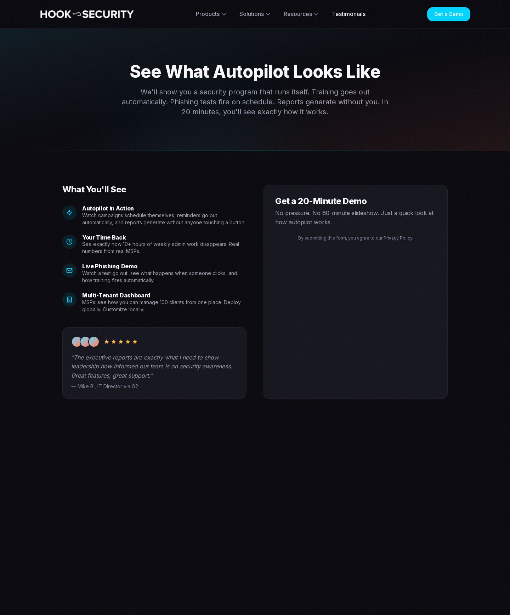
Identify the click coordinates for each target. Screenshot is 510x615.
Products (211, 13)
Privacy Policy (398, 238)
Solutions (255, 13)
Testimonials (349, 13)
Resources (301, 13)
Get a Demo (448, 14)
